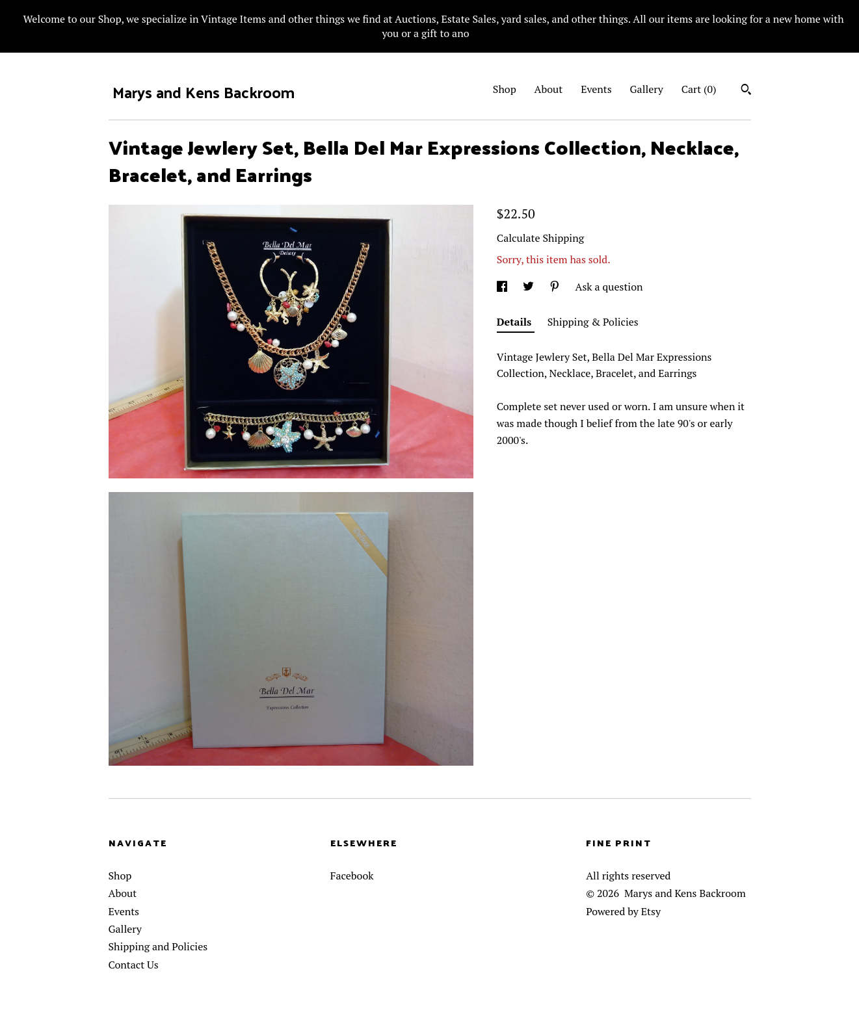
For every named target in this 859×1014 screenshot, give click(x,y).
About (549, 89)
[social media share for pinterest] (555, 287)
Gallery (646, 89)
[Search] (746, 91)
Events (596, 89)
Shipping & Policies (593, 322)
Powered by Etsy (623, 911)
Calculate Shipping (540, 238)
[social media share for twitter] (529, 287)
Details (516, 322)
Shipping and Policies (158, 946)
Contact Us (134, 964)
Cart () (699, 89)
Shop (504, 89)
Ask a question (609, 287)
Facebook (352, 875)
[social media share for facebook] (503, 287)
